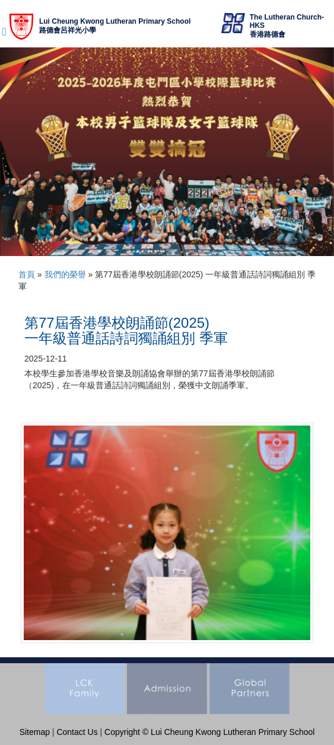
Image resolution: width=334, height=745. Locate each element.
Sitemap (35, 732)
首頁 (26, 274)
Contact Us (76, 732)
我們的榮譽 (65, 274)
